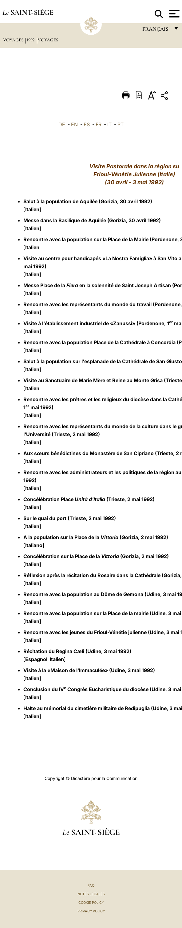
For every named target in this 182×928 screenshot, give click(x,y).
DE (61, 124)
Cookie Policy (91, 902)
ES (87, 124)
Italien (32, 209)
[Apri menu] (174, 14)
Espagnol (36, 659)
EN (74, 124)
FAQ (91, 885)
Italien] (33, 621)
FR (98, 124)
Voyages (14, 40)
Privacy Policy (91, 911)
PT (120, 124)
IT (109, 124)
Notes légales (91, 894)
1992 (31, 40)
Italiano (33, 545)
